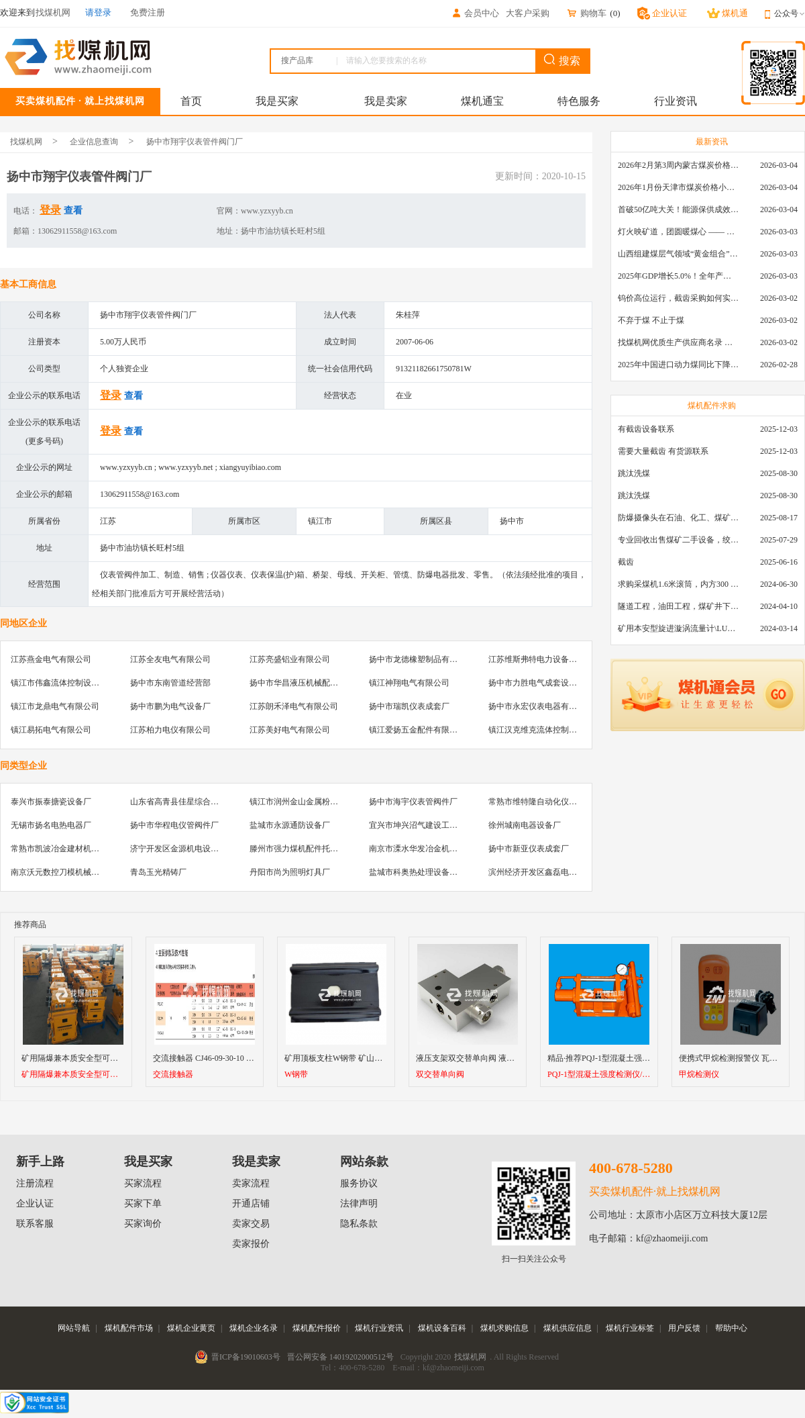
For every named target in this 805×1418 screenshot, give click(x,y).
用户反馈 (684, 1328)
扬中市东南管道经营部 (170, 683)
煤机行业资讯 (379, 1328)
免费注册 (147, 12)
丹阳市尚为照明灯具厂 (290, 872)
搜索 (562, 60)
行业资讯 (675, 101)
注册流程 (35, 1183)
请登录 (98, 12)
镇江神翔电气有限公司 (409, 683)
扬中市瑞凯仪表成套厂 (409, 706)
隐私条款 (359, 1224)
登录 (50, 210)
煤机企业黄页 (191, 1328)
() (615, 13)
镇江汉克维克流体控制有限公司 (544, 730)
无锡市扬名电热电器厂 (51, 825)
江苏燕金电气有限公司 (51, 659)
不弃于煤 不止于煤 (651, 320)
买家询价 (143, 1224)
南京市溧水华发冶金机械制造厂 (425, 848)
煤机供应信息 (567, 1328)
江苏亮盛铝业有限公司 (290, 659)
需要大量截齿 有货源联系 (663, 451)
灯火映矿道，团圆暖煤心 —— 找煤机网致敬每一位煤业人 (678, 231)
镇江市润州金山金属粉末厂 (298, 801)
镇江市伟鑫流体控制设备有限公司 (71, 683)
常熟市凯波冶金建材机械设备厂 (67, 848)
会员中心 (475, 13)
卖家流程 (251, 1183)
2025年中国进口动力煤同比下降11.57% (678, 364)
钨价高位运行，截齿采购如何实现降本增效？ (678, 298)
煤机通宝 (482, 101)
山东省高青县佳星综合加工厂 (182, 801)
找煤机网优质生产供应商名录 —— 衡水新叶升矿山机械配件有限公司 (678, 342)
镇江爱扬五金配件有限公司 (417, 730)
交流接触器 (173, 1074)
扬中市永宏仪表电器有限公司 (540, 706)
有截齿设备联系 (646, 429)
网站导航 (74, 1328)
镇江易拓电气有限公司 (51, 730)
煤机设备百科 (442, 1328)
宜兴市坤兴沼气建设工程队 (417, 825)
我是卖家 (385, 101)
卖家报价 (251, 1244)
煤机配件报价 (316, 1328)
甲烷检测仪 (699, 1074)
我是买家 (277, 101)
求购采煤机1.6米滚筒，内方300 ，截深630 (678, 584)
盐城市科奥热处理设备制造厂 (421, 872)
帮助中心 (731, 1328)
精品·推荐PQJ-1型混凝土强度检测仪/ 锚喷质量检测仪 (641, 1058)
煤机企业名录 (253, 1328)
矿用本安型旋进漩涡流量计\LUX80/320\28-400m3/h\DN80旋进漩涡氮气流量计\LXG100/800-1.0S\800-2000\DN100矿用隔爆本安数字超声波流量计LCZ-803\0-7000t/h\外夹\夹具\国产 (678, 628)
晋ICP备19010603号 (245, 1357)
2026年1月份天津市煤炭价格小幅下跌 (678, 187)
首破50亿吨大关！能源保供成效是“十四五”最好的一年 (678, 209)
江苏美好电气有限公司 (290, 730)
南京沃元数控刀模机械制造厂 (63, 872)
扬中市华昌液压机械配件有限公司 (310, 683)
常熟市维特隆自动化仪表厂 (536, 801)
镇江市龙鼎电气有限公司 (55, 706)
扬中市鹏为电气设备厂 (170, 706)
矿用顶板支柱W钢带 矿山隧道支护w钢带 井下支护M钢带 (385, 1058)
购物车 (586, 13)
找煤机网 (26, 141)
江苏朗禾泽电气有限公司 (294, 706)
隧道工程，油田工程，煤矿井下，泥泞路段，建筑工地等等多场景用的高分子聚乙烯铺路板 (678, 606)
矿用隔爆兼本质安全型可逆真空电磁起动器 (97, 1058)
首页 (191, 101)
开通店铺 (251, 1203)
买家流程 (143, 1183)
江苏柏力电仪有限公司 (170, 730)
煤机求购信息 (504, 1328)
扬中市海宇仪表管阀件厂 (413, 801)
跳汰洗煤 (634, 473)
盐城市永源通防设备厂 (290, 825)
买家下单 (143, 1203)
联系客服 (35, 1224)
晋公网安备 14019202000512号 (340, 1357)
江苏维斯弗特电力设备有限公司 (544, 659)
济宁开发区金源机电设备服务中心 (190, 848)
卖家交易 (251, 1224)
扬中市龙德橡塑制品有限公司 (421, 659)
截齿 (626, 562)
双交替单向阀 (440, 1074)
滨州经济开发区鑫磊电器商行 (540, 872)
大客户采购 (527, 13)
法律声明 (359, 1203)
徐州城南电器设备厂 (524, 825)
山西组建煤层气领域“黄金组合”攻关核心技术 (678, 253)
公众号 (789, 13)
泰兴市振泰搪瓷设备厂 (51, 801)
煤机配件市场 (129, 1328)
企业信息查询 (94, 141)
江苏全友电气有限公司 (170, 659)
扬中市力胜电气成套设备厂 (536, 683)
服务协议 (359, 1183)
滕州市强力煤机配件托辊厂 (298, 848)
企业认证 (35, 1203)
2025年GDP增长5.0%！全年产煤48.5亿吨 (678, 276)
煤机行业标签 (630, 1328)
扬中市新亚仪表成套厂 (528, 848)
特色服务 (578, 101)
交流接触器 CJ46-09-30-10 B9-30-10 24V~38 (229, 1058)
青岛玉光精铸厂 (158, 872)
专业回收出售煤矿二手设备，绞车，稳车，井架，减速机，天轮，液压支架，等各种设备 (678, 540)
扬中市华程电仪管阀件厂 (174, 825)
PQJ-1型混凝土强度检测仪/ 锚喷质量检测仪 (599, 1074)
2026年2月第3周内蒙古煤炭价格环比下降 (678, 165)
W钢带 (296, 1074)
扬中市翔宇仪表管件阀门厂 (194, 141)
